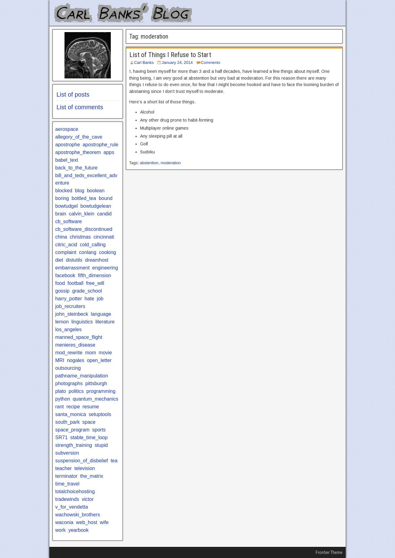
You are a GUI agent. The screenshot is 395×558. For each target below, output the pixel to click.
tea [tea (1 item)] (113, 460)
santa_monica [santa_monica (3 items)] (70, 414)
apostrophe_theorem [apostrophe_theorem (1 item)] (78, 152)
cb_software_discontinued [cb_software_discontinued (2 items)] (83, 229)
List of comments (79, 107)
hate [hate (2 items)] (89, 298)
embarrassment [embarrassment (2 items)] (72, 267)
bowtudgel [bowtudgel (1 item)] (66, 206)
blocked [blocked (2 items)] (63, 190)
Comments (210, 62)
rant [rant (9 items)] (59, 406)
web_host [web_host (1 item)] (86, 522)
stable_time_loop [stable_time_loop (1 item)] (89, 437)
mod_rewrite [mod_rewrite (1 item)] (68, 352)
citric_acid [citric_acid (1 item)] (66, 244)
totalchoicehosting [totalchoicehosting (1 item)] (75, 491)
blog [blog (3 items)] (79, 190)
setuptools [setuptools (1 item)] (100, 414)
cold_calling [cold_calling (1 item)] (93, 244)
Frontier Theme (329, 552)
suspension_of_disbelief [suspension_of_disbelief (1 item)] (81, 460)
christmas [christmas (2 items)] (80, 236)
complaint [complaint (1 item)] (65, 252)
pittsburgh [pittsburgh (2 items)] (96, 383)
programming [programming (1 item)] (100, 391)
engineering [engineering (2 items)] (105, 267)
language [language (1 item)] (101, 314)
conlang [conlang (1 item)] (87, 252)
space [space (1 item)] (89, 422)
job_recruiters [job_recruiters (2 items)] (70, 306)
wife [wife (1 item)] (104, 522)
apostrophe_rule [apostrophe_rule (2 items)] (100, 144)
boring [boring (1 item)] (62, 198)
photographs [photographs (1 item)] (69, 383)
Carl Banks (144, 62)
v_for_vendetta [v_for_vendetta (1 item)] (71, 507)
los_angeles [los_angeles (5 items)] (68, 329)
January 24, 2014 (177, 62)
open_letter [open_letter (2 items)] (99, 360)
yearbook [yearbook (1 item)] (78, 530)
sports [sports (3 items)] (99, 429)
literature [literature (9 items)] (104, 321)
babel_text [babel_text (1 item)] (66, 160)
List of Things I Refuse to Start (170, 55)
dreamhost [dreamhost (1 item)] (96, 260)
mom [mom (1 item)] (90, 352)
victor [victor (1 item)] (88, 499)
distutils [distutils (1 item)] (74, 260)
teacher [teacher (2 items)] (63, 468)
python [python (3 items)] (62, 399)
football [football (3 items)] (76, 283)
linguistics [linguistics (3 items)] (82, 321)
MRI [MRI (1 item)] (59, 360)
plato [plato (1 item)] (60, 391)
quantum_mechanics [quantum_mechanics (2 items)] (95, 399)
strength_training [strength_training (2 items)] (73, 445)
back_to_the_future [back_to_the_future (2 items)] (76, 167)
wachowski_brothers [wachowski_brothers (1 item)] (77, 514)
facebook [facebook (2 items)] (65, 275)
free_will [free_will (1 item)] (95, 283)
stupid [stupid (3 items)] (101, 445)
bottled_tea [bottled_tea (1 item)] (84, 198)
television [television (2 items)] (84, 468)
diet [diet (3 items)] (59, 260)
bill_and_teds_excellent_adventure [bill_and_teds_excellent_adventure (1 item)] (86, 179)
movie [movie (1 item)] (105, 352)
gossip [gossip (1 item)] (62, 291)
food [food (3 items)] (60, 283)
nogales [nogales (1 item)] (75, 360)
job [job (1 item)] (100, 298)
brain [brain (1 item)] (60, 213)
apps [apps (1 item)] (108, 152)
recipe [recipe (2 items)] (73, 406)
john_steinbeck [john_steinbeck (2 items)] (71, 314)
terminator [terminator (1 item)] (66, 476)
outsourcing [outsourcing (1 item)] (68, 368)
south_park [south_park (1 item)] (67, 422)
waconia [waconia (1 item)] (64, 522)
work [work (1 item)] (60, 530)
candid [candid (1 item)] (104, 213)
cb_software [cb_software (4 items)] (68, 221)
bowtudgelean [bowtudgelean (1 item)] (96, 206)
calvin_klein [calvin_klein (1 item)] (81, 213)
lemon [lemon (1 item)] (62, 321)
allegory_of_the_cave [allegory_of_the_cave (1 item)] (78, 137)
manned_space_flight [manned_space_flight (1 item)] (78, 337)
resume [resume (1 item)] (90, 406)
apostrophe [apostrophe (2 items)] (67, 144)
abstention (149, 162)
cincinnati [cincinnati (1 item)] (104, 236)
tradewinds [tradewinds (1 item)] (67, 499)
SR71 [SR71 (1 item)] (61, 437)
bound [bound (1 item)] (106, 198)
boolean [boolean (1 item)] (96, 190)
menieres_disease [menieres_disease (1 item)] (75, 345)
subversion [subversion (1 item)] (67, 453)
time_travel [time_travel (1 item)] (67, 483)
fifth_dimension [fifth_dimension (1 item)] (94, 275)
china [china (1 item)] (61, 236)
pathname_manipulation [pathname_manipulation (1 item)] (81, 375)
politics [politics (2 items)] (76, 391)
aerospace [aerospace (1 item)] (66, 129)
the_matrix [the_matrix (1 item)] (91, 476)
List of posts (72, 94)
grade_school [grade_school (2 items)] (87, 291)
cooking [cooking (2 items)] (107, 252)
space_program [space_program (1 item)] (72, 429)
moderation (170, 162)
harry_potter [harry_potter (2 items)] (68, 298)
